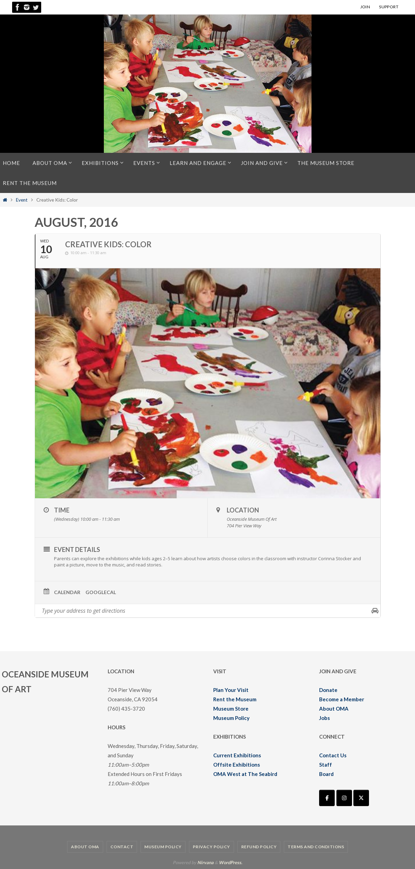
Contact (122, 846)
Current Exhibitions (237, 755)
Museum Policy (231, 718)
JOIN (365, 6)
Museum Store (231, 708)
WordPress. (230, 862)
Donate (328, 690)
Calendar (67, 592)
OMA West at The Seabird (245, 774)
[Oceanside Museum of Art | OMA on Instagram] (344, 798)
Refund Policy (259, 846)
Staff (325, 764)
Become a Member (341, 699)
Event (22, 200)
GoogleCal (100, 592)
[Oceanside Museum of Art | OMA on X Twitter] (361, 798)
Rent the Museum (234, 699)
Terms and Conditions (316, 846)
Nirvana (205, 862)
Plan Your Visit (231, 690)
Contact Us (332, 755)
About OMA (334, 708)
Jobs (324, 718)
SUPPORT (388, 6)
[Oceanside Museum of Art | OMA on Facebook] (327, 798)
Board (326, 774)
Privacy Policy (211, 846)
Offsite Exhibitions (236, 764)
